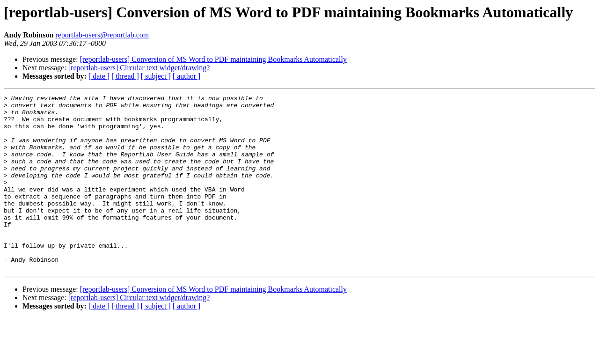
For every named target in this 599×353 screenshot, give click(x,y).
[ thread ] (125, 76)
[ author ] (187, 76)
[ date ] (99, 76)
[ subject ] (156, 76)
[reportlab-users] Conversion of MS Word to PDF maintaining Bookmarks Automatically (213, 59)
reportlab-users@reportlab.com (102, 35)
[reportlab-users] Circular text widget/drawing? (139, 68)
